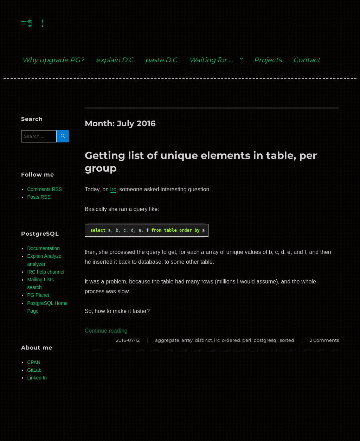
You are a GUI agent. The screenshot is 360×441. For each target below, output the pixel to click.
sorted (287, 340)
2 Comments (324, 340)
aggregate (167, 340)
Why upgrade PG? (53, 60)
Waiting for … (211, 60)
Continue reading (106, 331)
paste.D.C (161, 60)
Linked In (37, 378)
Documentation (43, 248)
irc (113, 189)
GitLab (34, 370)
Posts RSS (38, 197)
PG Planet (38, 295)
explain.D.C (115, 60)
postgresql (265, 340)
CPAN (33, 362)
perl (246, 340)
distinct (203, 340)
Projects (268, 60)
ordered (231, 340)
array (187, 340)
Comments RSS (44, 189)
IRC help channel (45, 272)
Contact (306, 60)
